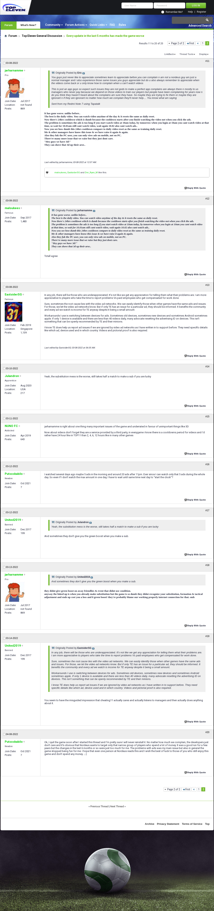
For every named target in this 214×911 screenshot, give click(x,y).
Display (203, 54)
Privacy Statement (168, 823)
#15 (207, 416)
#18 (207, 565)
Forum (9, 25)
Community (52, 24)
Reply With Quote (195, 187)
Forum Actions (75, 24)
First (190, 43)
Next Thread (117, 806)
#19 (207, 636)
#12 (207, 198)
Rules (122, 24)
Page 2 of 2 (177, 43)
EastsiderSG (73, 172)
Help (190, 12)
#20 (207, 732)
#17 (207, 510)
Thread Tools (186, 54)
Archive (149, 823)
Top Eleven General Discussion (42, 35)
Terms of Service (192, 823)
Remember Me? (174, 12)
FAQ (112, 24)
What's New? (28, 25)
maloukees (60, 172)
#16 (207, 464)
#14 (207, 366)
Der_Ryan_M (91, 172)
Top (207, 823)
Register (201, 12)
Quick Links (97, 24)
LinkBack (169, 54)
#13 (207, 285)
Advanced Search (200, 25)
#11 (207, 61)
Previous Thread (99, 806)
